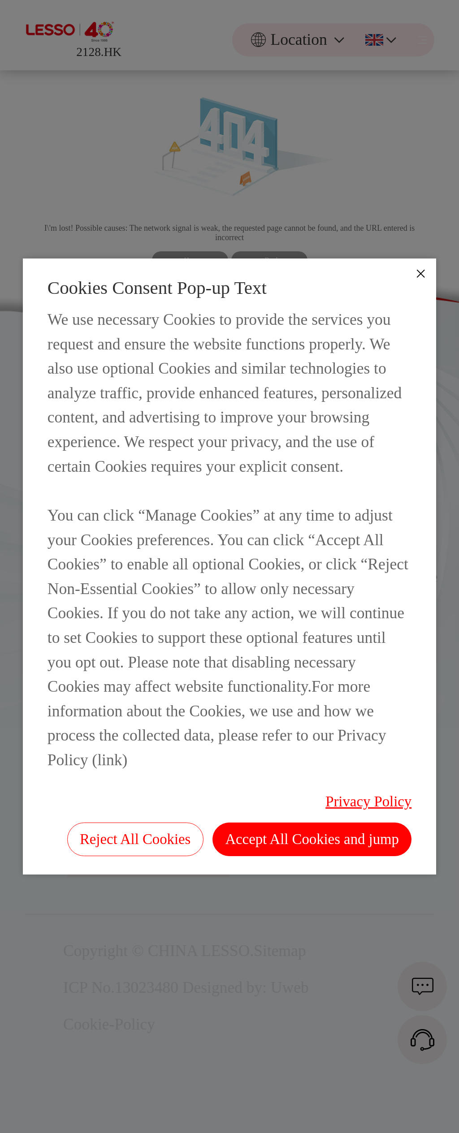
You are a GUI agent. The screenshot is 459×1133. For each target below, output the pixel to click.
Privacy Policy (368, 801)
